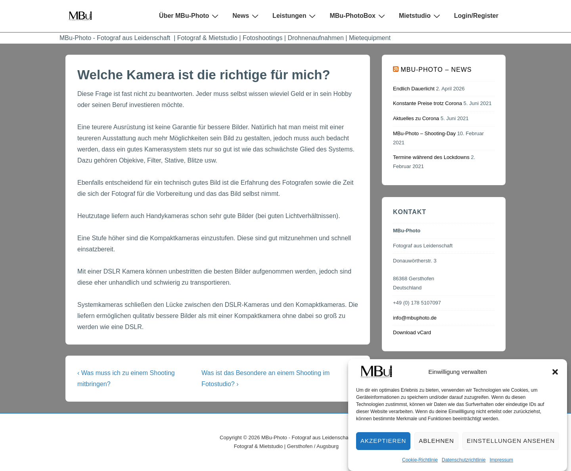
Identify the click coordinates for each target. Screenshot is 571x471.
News (246, 15)
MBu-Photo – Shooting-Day (424, 133)
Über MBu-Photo (189, 15)
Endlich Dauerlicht (414, 89)
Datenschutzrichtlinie (464, 466)
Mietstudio (420, 15)
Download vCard (412, 332)
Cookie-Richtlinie (420, 466)
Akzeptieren (383, 447)
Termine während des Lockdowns (431, 157)
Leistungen (295, 15)
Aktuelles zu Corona (416, 118)
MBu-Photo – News (435, 69)
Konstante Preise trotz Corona (427, 103)
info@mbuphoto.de (415, 318)
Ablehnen (436, 447)
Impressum (501, 466)
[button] (555, 379)
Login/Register (476, 15)
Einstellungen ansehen (511, 447)
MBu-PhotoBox (358, 15)
